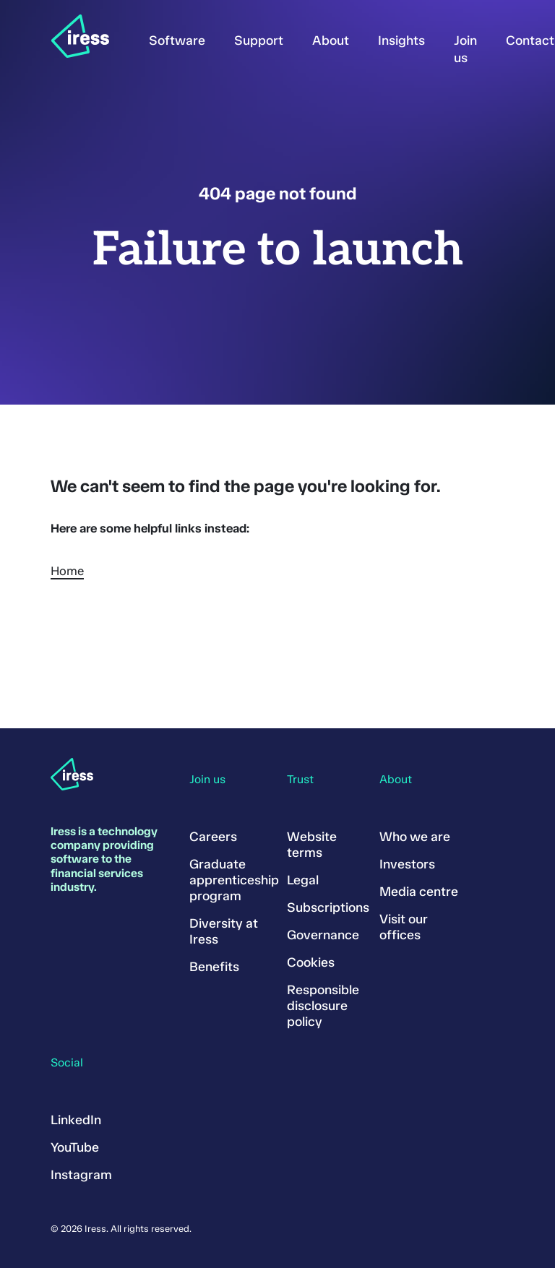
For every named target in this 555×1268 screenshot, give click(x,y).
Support (258, 40)
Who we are (414, 837)
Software (177, 40)
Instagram (81, 1175)
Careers (213, 837)
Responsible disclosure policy (323, 1006)
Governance (323, 935)
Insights (401, 40)
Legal (303, 880)
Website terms (312, 845)
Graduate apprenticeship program (234, 880)
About (330, 40)
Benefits (214, 967)
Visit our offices (403, 927)
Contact (530, 40)
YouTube (75, 1147)
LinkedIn (76, 1120)
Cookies (311, 962)
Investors (407, 864)
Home (67, 571)
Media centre (418, 892)
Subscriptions (328, 907)
